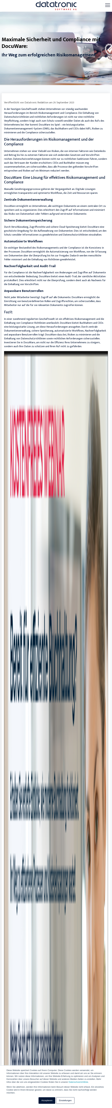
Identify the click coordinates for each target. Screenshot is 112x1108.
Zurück (9, 404)
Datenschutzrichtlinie (78, 1082)
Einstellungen (65, 1100)
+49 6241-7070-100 (16, 954)
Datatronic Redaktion (36, 102)
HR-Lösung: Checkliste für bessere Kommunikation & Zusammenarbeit (46, 722)
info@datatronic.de (16, 961)
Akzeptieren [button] (47, 1100)
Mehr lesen (97, 531)
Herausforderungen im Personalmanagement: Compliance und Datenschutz (49, 514)
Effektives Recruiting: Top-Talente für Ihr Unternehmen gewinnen (43, 618)
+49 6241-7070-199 (16, 957)
